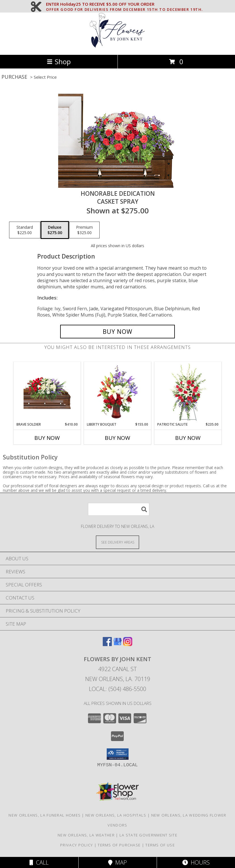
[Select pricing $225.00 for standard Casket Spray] (24, 230)
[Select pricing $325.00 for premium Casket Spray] (84, 230)
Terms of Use (160, 845)
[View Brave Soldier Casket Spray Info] (47, 392)
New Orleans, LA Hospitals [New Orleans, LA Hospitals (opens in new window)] (115, 815)
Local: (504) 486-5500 (117, 689)
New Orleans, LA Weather (86, 835)
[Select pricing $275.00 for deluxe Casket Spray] (54, 230)
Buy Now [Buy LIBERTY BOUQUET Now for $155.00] (117, 438)
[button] (118, 754)
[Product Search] (118, 509)
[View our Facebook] (107, 644)
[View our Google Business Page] (117, 644)
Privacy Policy (76, 845)
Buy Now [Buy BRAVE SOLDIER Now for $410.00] (47, 438)
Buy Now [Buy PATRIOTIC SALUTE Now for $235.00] (188, 438)
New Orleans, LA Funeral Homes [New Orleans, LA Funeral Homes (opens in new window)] (45, 815)
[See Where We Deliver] (117, 542)
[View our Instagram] (127, 644)
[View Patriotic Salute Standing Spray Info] (188, 392)
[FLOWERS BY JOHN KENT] (117, 46)
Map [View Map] (117, 862)
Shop (59, 61)
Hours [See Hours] (196, 862)
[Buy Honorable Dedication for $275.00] (117, 331)
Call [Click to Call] (39, 862)
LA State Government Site (148, 835)
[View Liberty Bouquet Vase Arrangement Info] (117, 392)
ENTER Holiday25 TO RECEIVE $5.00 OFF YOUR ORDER (124, 4)
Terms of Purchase (119, 845)
